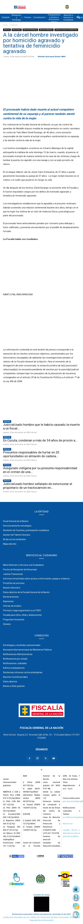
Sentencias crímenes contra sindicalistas (22, 672)
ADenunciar (68, 824)
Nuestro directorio (11, 587)
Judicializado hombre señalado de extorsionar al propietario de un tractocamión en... (37, 486)
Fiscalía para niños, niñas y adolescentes (22, 615)
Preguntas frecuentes (13, 619)
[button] (78, 18)
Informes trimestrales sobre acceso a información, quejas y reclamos (36, 578)
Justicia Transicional (13, 574)
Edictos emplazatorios (14, 668)
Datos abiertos (10, 681)
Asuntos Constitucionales (15, 677)
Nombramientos (11, 597)
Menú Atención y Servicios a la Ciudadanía (23, 565)
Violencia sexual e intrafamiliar (66, 29)
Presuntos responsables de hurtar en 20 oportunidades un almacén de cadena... (31, 454)
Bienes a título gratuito (14, 686)
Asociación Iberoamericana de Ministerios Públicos (27, 649)
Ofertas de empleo (12, 606)
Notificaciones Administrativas (17, 654)
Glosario (7, 624)
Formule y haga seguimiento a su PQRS (22, 610)
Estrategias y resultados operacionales (21, 645)
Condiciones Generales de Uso (16, 917)
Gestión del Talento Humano (16, 535)
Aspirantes (8, 601)
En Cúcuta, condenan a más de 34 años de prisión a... (40, 440)
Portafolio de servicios (13, 583)
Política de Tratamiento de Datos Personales (50, 917)
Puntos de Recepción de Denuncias (20, 569)
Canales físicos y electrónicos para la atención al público (71, 833)
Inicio (5, 25)
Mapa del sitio (9, 544)
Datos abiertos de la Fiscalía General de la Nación (26, 592)
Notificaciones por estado (15, 659)
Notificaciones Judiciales (15, 663)
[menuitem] (5, 17)
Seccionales (17, 29)
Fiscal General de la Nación (15, 521)
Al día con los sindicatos (14, 539)
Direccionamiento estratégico (17, 526)
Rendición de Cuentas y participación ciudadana (26, 530)
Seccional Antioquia (30, 29)
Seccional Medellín (46, 29)
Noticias (14, 25)
